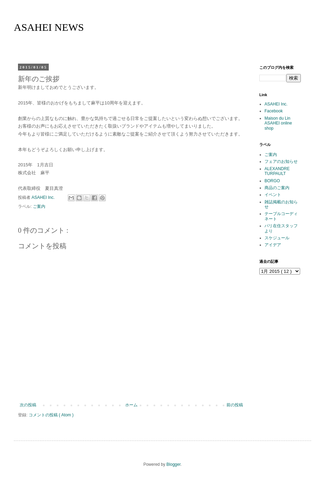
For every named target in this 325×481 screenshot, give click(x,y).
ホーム (131, 405)
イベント (272, 194)
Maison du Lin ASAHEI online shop (278, 123)
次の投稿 (28, 405)
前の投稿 (234, 405)
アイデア (272, 244)
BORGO (272, 180)
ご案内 (39, 206)
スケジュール (276, 237)
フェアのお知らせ (281, 161)
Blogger (173, 464)
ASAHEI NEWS (49, 27)
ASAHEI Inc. (276, 104)
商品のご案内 (276, 187)
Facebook (273, 111)
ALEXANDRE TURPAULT (277, 171)
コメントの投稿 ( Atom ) (51, 415)
